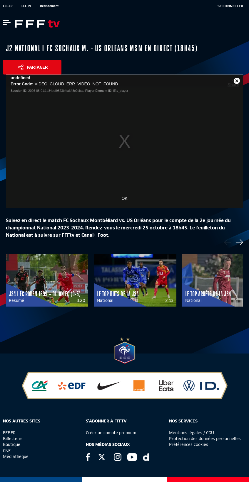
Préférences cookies (188, 444)
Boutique (11, 444)
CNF (7, 450)
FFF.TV (26, 6)
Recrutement (49, 6)
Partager (37, 67)
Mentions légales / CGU (191, 432)
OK (124, 198)
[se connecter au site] (230, 6)
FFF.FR (8, 6)
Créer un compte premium (111, 432)
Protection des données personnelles (205, 438)
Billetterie (13, 438)
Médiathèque (16, 456)
